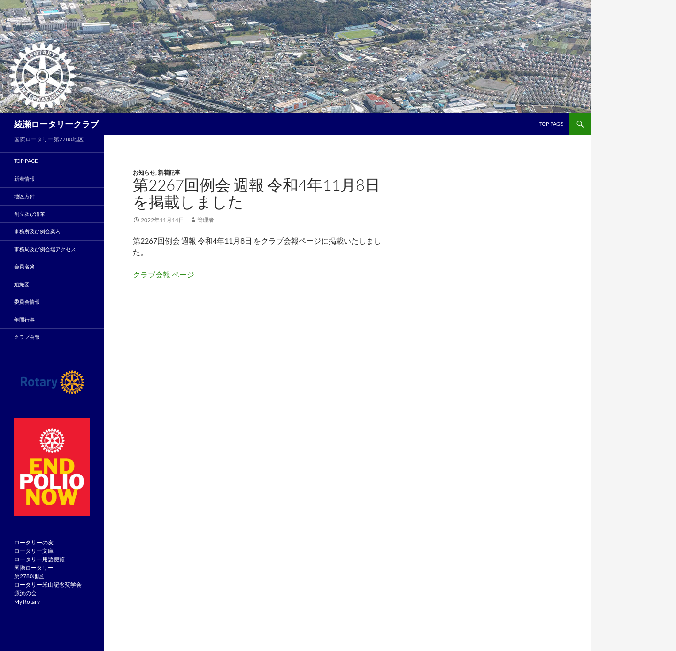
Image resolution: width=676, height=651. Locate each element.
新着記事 (169, 172)
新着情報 (24, 179)
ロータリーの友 (34, 542)
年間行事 (24, 319)
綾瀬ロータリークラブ (56, 124)
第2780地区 (29, 576)
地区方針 (24, 196)
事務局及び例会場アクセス (45, 249)
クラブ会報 (27, 337)
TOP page (551, 124)
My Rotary (27, 601)
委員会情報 (27, 302)
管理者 (205, 219)
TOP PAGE (26, 161)
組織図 (22, 284)
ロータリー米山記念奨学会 (48, 584)
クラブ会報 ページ (163, 274)
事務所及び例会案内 (37, 231)
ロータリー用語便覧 (39, 559)
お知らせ (144, 172)
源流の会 (25, 593)
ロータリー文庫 (34, 550)
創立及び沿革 (29, 214)
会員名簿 (24, 266)
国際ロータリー (34, 567)
